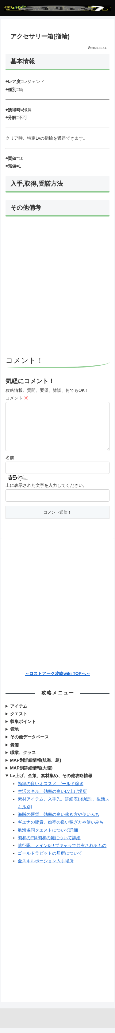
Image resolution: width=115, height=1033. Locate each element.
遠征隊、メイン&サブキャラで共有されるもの (62, 850)
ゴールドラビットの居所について (50, 858)
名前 (10, 462)
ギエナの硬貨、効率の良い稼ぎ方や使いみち (61, 826)
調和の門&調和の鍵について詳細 (49, 842)
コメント (17, 397)
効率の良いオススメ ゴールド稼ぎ (50, 788)
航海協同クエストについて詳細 (48, 834)
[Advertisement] (57, 287)
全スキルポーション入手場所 (46, 865)
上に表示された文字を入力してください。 (46, 490)
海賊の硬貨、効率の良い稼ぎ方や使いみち (58, 819)
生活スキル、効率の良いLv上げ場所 (52, 796)
